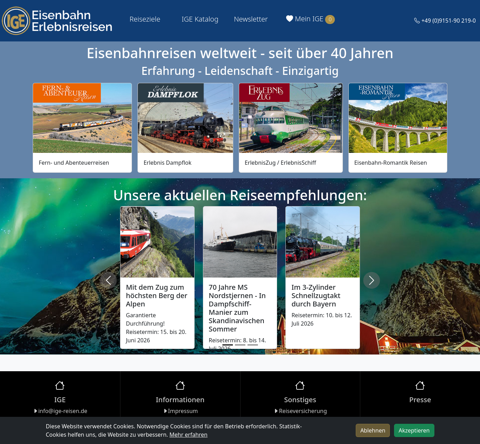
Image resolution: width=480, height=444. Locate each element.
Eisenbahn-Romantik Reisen (390, 162)
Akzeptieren (414, 430)
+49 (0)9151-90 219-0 (445, 20)
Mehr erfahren (188, 434)
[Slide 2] (240, 345)
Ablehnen (372, 430)
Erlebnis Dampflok (167, 162)
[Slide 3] (252, 345)
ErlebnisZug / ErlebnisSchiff (280, 162)
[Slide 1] (227, 345)
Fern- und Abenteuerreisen (74, 162)
